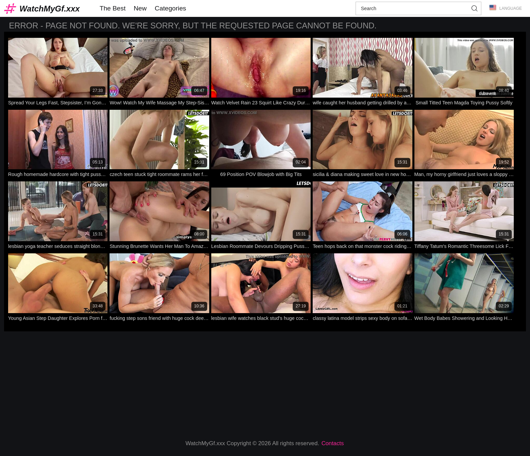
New (140, 8)
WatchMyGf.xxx (50, 8)
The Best (113, 8)
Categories (170, 8)
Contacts (332, 443)
